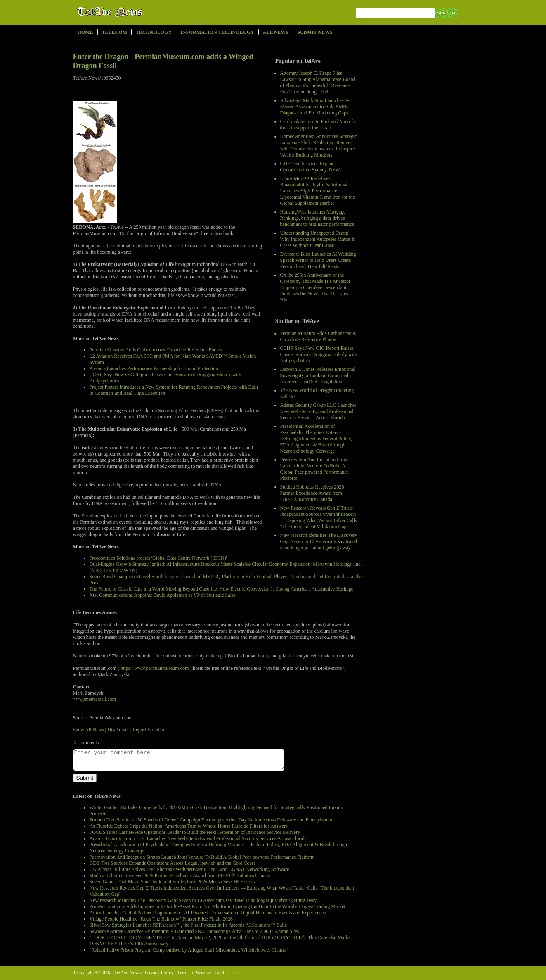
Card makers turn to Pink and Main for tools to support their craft (318, 125)
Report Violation (148, 730)
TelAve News (134, 12)
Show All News (88, 730)
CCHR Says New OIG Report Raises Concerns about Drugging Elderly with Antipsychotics (318, 354)
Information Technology (217, 32)
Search (446, 22)
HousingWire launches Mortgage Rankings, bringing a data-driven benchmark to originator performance (317, 218)
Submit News (314, 32)
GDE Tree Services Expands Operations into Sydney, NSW (310, 167)
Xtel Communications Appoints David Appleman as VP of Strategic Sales (163, 595)
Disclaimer (118, 730)
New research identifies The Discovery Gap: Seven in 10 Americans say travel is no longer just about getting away (318, 541)
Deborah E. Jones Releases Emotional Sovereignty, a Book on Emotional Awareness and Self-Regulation (317, 375)
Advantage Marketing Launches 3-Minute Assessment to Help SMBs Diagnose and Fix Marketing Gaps (314, 106)
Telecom (114, 32)
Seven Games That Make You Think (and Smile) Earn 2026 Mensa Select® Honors (172, 882)
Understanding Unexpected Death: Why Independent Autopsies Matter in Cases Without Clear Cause (318, 239)
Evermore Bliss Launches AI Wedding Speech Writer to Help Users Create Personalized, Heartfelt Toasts (318, 260)
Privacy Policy (158, 972)
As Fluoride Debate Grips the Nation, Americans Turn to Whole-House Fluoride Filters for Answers (189, 826)
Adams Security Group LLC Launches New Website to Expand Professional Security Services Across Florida (318, 411)
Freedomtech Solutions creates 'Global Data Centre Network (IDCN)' (158, 558)
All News (275, 32)
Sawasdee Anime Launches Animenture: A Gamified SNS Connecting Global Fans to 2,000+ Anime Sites (194, 931)
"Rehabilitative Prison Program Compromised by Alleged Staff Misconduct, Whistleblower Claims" (189, 950)
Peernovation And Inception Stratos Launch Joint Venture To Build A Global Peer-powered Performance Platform (315, 469)
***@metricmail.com (94, 699)
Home (85, 32)
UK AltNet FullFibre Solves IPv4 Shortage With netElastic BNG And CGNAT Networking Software (189, 869)
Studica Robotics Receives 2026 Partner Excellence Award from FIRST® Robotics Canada (312, 493)
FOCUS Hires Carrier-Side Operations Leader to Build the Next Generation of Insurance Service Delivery (195, 832)
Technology (154, 32)
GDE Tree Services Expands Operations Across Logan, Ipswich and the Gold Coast (172, 863)
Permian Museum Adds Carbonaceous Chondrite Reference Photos (318, 336)
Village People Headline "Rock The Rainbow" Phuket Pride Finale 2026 (161, 919)
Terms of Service (194, 972)
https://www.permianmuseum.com (155, 668)
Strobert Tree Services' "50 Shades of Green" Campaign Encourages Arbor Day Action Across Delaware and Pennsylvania (211, 820)
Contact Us (226, 972)
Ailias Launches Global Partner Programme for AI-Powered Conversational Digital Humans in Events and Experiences (208, 913)
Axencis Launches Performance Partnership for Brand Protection (154, 368)
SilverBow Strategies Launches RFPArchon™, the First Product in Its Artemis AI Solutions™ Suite (188, 925)
